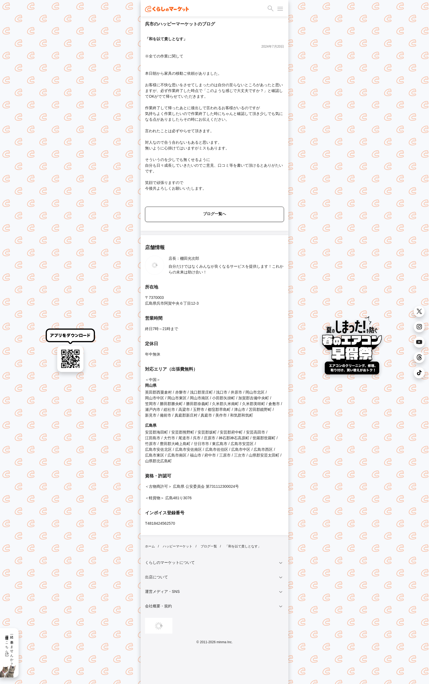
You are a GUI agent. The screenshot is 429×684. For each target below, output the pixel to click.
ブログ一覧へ (214, 214)
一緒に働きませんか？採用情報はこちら (9, 648)
